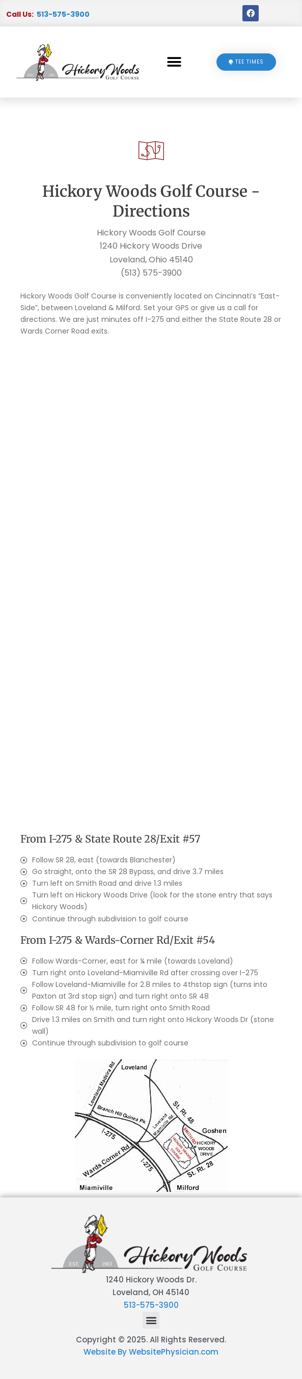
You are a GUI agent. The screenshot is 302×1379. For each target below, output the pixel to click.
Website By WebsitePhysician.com (151, 1351)
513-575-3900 (63, 14)
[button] (174, 62)
